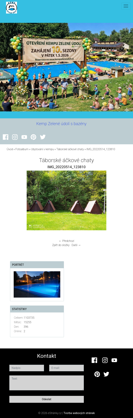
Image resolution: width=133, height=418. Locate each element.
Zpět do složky (60, 245)
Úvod (10, 149)
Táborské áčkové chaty (70, 149)
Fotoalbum (21, 149)
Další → (76, 245)
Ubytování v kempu (42, 149)
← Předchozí (66, 241)
